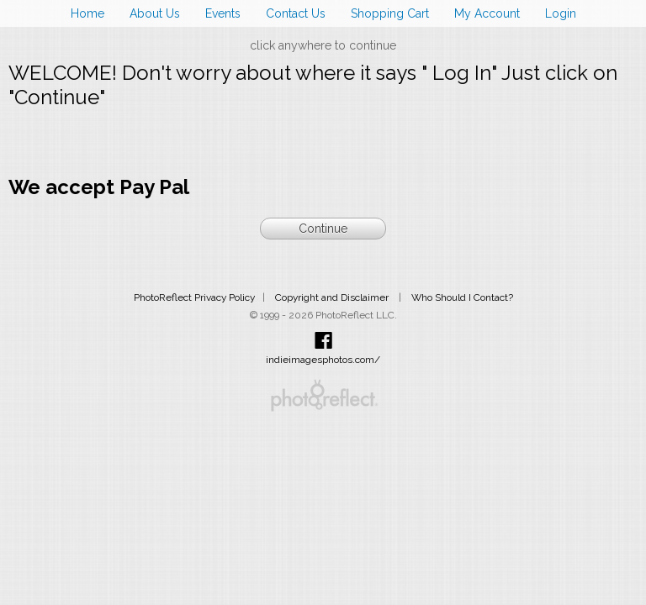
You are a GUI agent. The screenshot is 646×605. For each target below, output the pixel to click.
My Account (487, 13)
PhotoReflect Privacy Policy (194, 297)
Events (223, 13)
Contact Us (296, 13)
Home (87, 13)
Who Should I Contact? (462, 297)
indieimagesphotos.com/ (323, 360)
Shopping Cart (390, 13)
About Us (155, 13)
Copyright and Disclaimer (333, 297)
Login (560, 13)
